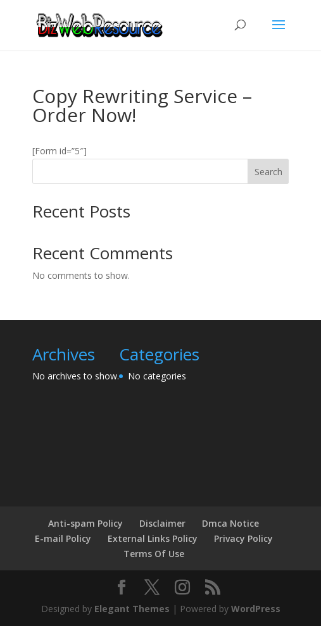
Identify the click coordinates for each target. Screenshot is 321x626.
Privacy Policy (243, 538)
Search (268, 172)
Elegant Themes (132, 609)
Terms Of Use (153, 554)
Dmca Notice (230, 523)
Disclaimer (162, 523)
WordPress (255, 609)
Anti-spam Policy (85, 523)
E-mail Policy (63, 538)
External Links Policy (153, 538)
